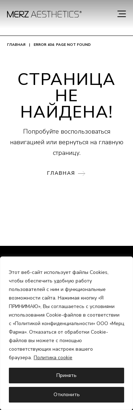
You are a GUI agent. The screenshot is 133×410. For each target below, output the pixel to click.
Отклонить (67, 394)
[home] (44, 14)
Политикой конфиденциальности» (55, 323)
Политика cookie (53, 357)
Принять (66, 375)
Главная (16, 44)
